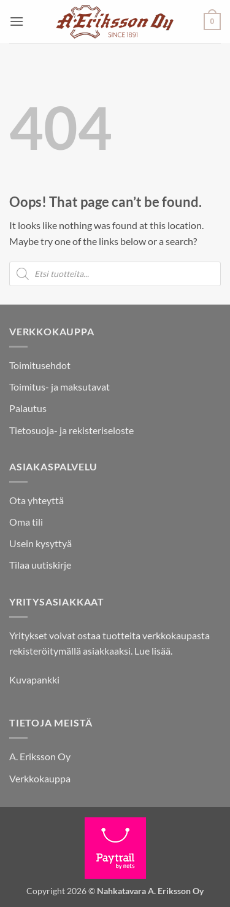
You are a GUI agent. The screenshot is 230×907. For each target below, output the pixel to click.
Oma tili (26, 521)
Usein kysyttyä (40, 543)
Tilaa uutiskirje (40, 564)
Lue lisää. (153, 650)
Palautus (28, 408)
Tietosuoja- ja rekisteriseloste (71, 430)
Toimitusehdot (40, 365)
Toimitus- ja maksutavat (59, 386)
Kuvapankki (34, 679)
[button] (16, 21)
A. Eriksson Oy (40, 756)
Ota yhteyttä (36, 500)
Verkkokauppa (40, 778)
